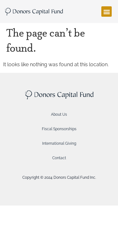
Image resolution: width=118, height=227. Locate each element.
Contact (59, 158)
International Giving (59, 143)
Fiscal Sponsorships (59, 129)
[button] (106, 11)
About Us (59, 114)
